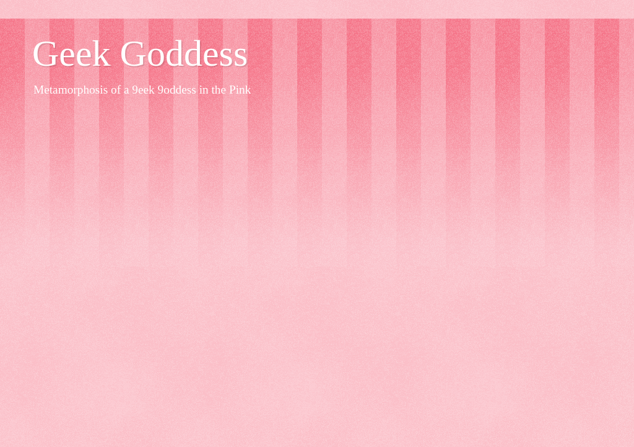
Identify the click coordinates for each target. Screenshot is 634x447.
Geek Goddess (140, 53)
